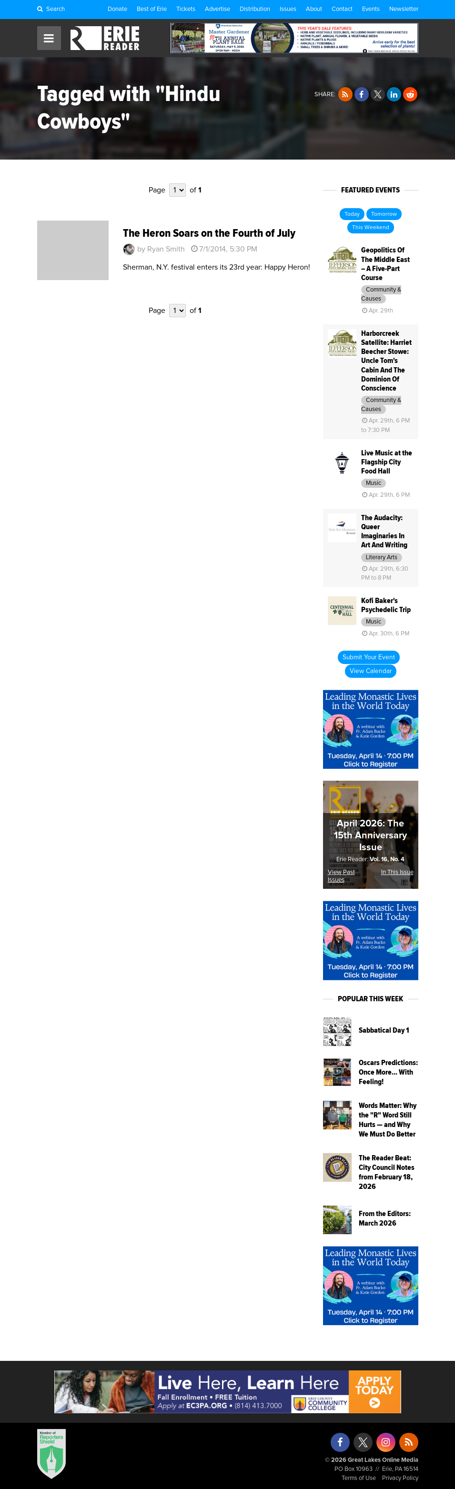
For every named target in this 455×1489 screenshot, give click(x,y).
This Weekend (370, 228)
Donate (117, 9)
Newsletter (403, 9)
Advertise (217, 9)
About (314, 9)
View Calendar (371, 671)
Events (371, 9)
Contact (342, 9)
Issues (288, 9)
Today (352, 214)
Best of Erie (152, 9)
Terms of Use (359, 1478)
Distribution (255, 9)
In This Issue (397, 872)
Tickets (185, 9)
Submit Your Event (369, 657)
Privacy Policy (400, 1478)
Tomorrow (384, 214)
